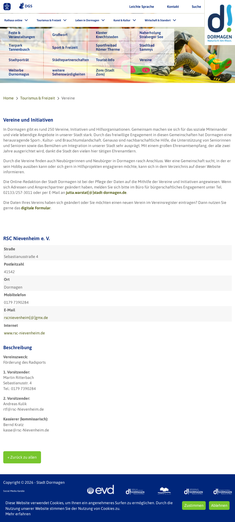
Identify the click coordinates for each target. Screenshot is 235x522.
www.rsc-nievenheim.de (24, 333)
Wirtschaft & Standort (158, 20)
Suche (196, 6)
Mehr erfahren (18, 514)
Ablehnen (219, 505)
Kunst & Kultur (121, 20)
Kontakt (173, 6)
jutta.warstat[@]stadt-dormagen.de (96, 192)
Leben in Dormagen (87, 20)
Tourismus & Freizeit (49, 20)
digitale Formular (36, 208)
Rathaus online (13, 20)
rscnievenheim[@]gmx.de (26, 317)
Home (8, 98)
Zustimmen (194, 505)
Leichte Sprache (141, 6)
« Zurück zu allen (22, 457)
